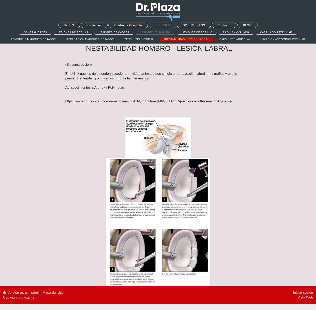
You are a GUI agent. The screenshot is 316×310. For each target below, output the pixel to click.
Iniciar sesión (303, 292)
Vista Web (305, 297)
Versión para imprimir (22, 292)
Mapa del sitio (53, 292)
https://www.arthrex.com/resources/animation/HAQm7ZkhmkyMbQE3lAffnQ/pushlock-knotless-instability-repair (148, 101)
